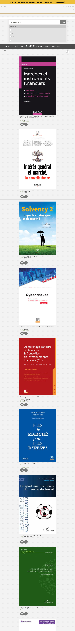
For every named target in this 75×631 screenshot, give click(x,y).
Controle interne (66, 118)
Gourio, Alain (20, 511)
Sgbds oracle (66, 575)
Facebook (34, 614)
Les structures (66, 391)
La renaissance (66, 308)
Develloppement (66, 134)
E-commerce (66, 178)
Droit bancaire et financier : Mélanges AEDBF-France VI (28, 509)
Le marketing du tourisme (68, 335)
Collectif (19, 218)
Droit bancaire (66, 141)
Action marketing (67, 44)
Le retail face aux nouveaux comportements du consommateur (69, 348)
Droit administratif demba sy (69, 139)
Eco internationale (67, 175)
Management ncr (67, 415)
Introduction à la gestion (68, 279)
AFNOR (19, 200)
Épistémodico (66, 211)
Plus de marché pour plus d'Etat (22, 138)
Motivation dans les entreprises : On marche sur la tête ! (28, 197)
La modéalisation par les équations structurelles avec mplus (69, 300)
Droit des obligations (67, 146)
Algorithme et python (67, 47)
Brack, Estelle (20, 178)
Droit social (66, 165)
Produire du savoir (67, 512)
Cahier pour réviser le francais (69, 76)
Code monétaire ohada (68, 81)
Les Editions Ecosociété (23, 588)
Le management (66, 329)
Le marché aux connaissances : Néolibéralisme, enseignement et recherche (33, 299)
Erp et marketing (67, 213)
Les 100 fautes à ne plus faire (69, 354)
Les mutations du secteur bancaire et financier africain (28, 177)
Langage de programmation (69, 316)
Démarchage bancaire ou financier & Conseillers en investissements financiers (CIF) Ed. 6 (36, 118)
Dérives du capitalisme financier (22, 565)
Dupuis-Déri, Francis (22, 587)
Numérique (66, 490)
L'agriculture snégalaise (68, 313)
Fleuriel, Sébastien (21, 158)
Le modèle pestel (67, 344)
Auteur (46, 22)
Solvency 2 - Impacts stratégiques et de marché (26, 79)
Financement (66, 229)
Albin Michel (20, 568)
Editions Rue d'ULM (22, 532)
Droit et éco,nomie (67, 158)
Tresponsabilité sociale (68, 603)
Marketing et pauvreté (68, 444)
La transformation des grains (69, 311)
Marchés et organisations (68, 425)
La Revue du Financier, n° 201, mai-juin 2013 (26, 491)
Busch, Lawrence (21, 300)
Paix (64, 494)
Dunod (19, 42)
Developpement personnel (68, 136)
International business (68, 277)
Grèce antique (66, 258)
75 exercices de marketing (68, 37)
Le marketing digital (67, 331)
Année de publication (19, 33)
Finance (65, 224)
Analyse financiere (67, 51)
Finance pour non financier (68, 227)
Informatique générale (68, 265)
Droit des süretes (67, 153)
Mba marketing (66, 464)
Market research (67, 427)
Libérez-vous (66, 394)
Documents (13, 22)
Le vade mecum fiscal (67, 352)
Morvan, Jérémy (21, 41)
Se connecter (68, 6)
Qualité (65, 517)
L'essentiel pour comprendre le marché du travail (27, 268)
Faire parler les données (68, 222)
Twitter (33, 615)
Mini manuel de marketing (68, 483)
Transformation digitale (68, 598)
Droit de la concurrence (68, 144)
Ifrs (64, 262)
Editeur (58, 22)
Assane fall (66, 59)
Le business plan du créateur (69, 321)
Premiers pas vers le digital (69, 508)
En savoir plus (60, 2)
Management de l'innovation (69, 404)
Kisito (65, 288)
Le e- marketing (66, 324)
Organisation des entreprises (69, 492)
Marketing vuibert (67, 459)
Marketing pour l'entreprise (69, 450)
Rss (22, 623)
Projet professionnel (67, 514)
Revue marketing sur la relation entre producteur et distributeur (69, 566)
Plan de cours (66, 498)
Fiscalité (65, 232)
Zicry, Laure (20, 99)
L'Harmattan (20, 159)
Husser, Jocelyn (21, 397)
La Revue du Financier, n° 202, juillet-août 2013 (26, 434)
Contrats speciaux (67, 109)
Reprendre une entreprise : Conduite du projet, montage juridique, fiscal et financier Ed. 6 (36, 282)
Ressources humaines (67, 545)
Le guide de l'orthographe (68, 328)
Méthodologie (66, 475)
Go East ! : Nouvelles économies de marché (25, 236)
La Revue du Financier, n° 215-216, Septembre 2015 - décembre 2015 (31, 217)
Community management (68, 89)
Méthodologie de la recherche (69, 477)
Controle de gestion (67, 112)
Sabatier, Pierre (21, 60)
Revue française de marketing (69, 560)
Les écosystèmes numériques (69, 364)
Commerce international (68, 85)
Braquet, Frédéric (21, 270)
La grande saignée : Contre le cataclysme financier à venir (29, 546)
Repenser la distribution (68, 535)
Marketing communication (68, 430)
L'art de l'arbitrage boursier (69, 318)
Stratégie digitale (67, 580)
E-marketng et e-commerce (69, 203)
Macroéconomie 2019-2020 (68, 401)
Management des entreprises (69, 406)
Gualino (19, 257)
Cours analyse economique (68, 120)
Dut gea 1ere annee (67, 170)
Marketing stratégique (68, 453)
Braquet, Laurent (21, 256)
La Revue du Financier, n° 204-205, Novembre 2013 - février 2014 (31, 319)
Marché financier (67, 424)
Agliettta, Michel (21, 567)
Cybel (19, 322)
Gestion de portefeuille (68, 240)
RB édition (20, 82)
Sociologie (65, 577)
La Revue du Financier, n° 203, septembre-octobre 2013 (28, 416)
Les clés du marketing (68, 357)
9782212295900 (21, 284)
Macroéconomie (66, 399)
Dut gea (65, 168)
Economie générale (67, 188)
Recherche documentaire (68, 524)
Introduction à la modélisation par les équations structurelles (69, 282)
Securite (65, 572)
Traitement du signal (67, 596)
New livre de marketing (68, 489)
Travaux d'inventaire (67, 601)
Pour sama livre (66, 504)
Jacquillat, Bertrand (22, 340)
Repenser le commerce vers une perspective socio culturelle (69, 538)
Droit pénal (66, 163)
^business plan (66, 35)
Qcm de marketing (67, 516)
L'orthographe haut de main (69, 396)
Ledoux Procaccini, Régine (23, 199)
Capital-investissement (68, 77)
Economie (65, 180)
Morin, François (21, 548)
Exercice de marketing (68, 216)
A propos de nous (24, 615)
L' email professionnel (68, 290)
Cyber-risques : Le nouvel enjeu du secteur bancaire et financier (30, 98)
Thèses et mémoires (67, 593)
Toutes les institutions (67, 29)
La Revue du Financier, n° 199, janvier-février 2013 (27, 472)
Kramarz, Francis (21, 139)
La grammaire (66, 296)
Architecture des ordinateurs (69, 57)
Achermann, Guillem (22, 237)
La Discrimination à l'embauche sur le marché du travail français (30, 529)
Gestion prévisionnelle (68, 252)
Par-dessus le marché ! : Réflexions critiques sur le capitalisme (30, 585)
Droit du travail (66, 155)
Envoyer (61, 18)
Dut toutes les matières (68, 173)
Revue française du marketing (69, 562)
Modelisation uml (67, 487)
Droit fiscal (66, 160)
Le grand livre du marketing (69, 326)
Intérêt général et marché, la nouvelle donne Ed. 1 (27, 58)
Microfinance (66, 481)
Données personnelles (25, 619)
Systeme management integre (69, 582)
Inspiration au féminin (68, 274)
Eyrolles (19, 61)
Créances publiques (67, 123)
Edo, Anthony (20, 531)
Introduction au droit (67, 284)
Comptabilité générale (68, 94)
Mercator (65, 468)
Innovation (65, 267)
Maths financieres (67, 461)
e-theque (20, 399)
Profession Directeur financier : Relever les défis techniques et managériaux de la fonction (37, 375)
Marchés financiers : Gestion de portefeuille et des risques (29, 338)
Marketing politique (67, 448)
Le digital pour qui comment (69, 323)
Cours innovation (67, 121)
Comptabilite (66, 91)
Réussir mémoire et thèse (68, 548)
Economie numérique (67, 201)
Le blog (23, 622)
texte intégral (24, 22)
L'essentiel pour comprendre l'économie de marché (27, 254)
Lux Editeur (20, 549)
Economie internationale (68, 190)
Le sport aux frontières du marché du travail (25, 156)
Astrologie (65, 62)
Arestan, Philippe (21, 119)
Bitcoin (65, 68)
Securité (65, 570)
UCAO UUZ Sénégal (66, 31)
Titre (35, 22)
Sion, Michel (20, 377)
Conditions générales (25, 618)
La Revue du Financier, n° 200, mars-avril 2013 (26, 454)
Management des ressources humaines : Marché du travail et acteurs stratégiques (35, 357)
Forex (65, 234)
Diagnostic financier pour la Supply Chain (25, 396)
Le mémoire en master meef (69, 342)
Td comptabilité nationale (68, 585)
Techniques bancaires (67, 587)
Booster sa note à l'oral (68, 70)
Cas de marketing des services (69, 79)
